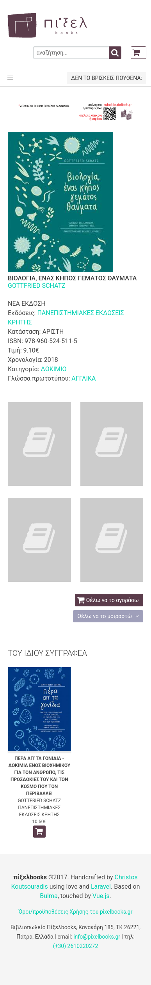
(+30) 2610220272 (75, 946)
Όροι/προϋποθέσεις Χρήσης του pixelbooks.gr (76, 912)
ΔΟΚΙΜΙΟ (53, 369)
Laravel (101, 886)
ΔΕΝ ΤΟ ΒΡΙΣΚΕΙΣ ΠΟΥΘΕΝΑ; (106, 78)
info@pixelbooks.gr (96, 937)
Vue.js (101, 896)
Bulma (48, 896)
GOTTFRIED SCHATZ (37, 285)
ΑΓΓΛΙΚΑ (83, 378)
